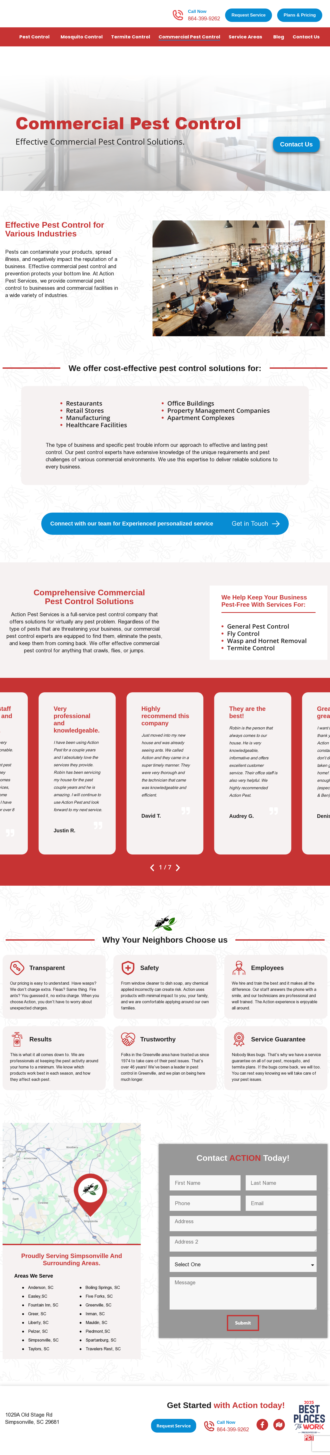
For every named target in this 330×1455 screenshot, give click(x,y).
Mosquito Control (82, 41)
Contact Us (307, 41)
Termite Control (130, 41)
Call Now (197, 14)
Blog (278, 41)
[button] (152, 872)
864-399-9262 (204, 21)
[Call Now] (178, 17)
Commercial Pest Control (189, 41)
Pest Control (35, 41)
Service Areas (247, 41)
